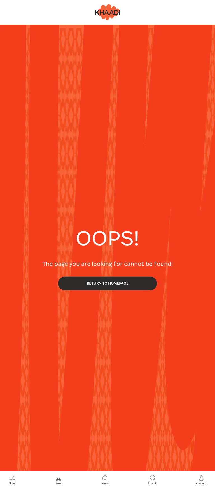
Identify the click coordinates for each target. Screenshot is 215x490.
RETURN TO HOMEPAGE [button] (107, 283)
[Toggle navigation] (12, 480)
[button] (201, 480)
